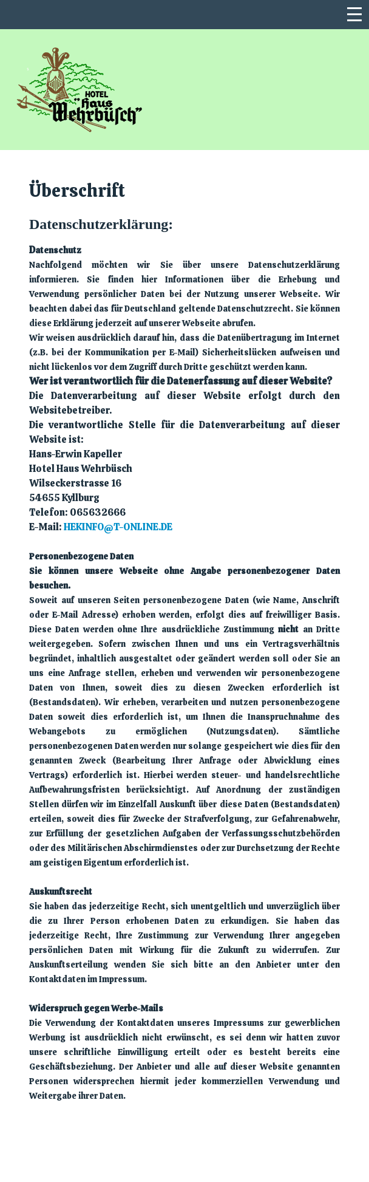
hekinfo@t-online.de (118, 527)
